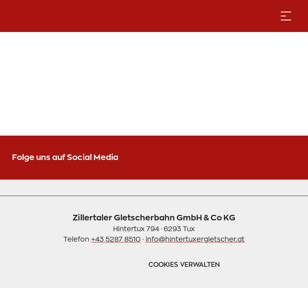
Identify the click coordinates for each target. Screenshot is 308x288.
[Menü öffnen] (286, 16)
